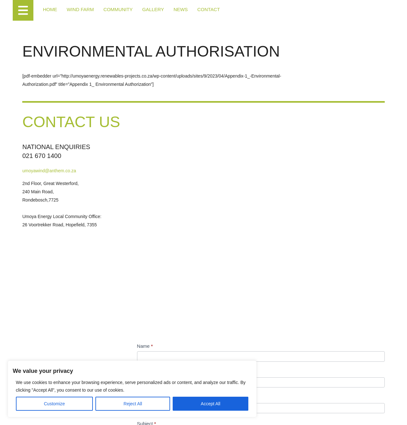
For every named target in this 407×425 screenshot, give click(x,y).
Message (227, 281)
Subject (225, 255)
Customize (41, 398)
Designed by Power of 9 (184, 413)
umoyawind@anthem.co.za (60, 202)
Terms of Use (92, 413)
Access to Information (146, 413)
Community (114, 9)
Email (223, 229)
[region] (83, 379)
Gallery (148, 9)
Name (224, 178)
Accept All (124, 398)
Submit (230, 363)
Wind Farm (78, 9)
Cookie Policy (116, 413)
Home (49, 9)
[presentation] (264, 335)
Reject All (83, 398)
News (174, 9)
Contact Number (233, 203)
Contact (201, 9)
